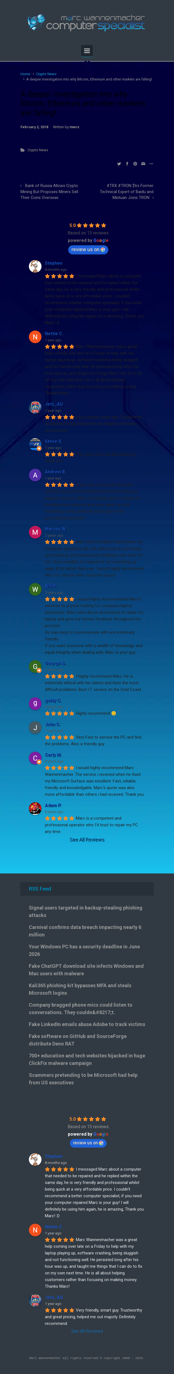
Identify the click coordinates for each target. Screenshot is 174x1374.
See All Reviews (87, 839)
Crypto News (46, 74)
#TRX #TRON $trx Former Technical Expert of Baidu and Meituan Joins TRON (126, 191)
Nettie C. (54, 333)
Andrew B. (55, 471)
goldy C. (53, 700)
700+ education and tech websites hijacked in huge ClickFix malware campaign (87, 1059)
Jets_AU (54, 404)
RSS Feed (40, 889)
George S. (55, 663)
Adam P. (53, 805)
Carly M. (53, 754)
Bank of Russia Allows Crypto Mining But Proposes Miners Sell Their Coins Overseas (49, 191)
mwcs (74, 127)
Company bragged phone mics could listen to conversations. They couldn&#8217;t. (80, 1008)
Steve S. (53, 441)
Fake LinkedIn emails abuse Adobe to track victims (87, 1024)
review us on (88, 249)
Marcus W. (55, 529)
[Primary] (87, 51)
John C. (52, 724)
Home (25, 74)
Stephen (53, 263)
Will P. (51, 586)
